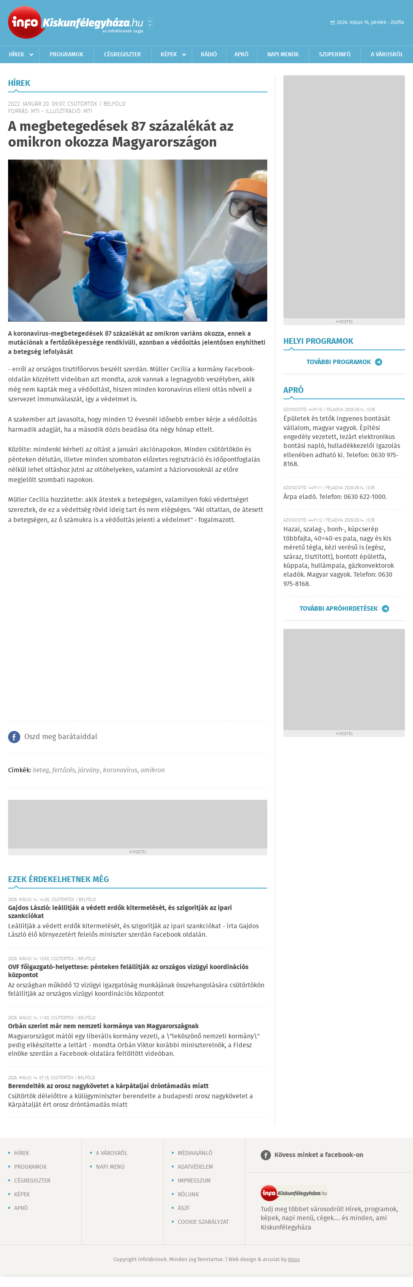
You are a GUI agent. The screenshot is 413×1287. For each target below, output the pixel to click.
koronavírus (120, 770)
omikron (153, 770)
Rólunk (188, 1194)
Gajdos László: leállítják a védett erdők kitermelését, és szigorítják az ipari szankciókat (120, 912)
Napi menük (283, 54)
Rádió (209, 54)
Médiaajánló (195, 1153)
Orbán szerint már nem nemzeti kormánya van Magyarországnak (103, 1026)
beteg (41, 770)
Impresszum (194, 1180)
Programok (66, 54)
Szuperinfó (335, 54)
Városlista (150, 23)
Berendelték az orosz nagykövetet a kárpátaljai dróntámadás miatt (108, 1086)
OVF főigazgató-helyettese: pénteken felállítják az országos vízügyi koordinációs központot (128, 971)
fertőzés (63, 770)
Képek (169, 54)
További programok (339, 362)
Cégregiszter (122, 54)
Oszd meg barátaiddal (60, 737)
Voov (294, 1259)
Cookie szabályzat (203, 1222)
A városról (387, 54)
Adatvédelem (195, 1167)
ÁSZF (184, 1208)
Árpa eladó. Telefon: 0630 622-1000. (335, 497)
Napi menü (110, 1167)
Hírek (16, 54)
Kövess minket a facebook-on (319, 1155)
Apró (241, 54)
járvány (89, 770)
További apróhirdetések (339, 608)
